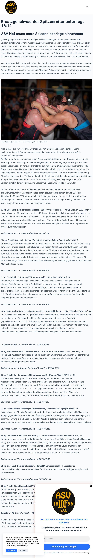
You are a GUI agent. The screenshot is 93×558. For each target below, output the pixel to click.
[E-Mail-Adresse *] (64, 539)
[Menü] (87, 7)
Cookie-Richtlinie (21, 545)
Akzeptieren (11, 550)
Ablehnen (23, 550)
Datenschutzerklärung (81, 553)
